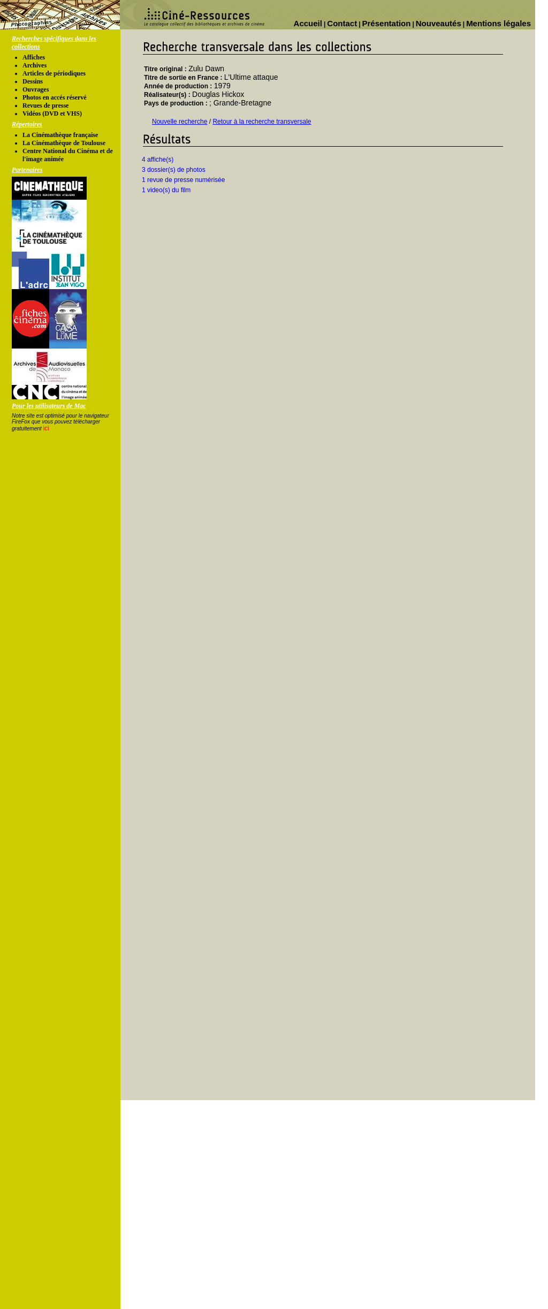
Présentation (386, 23)
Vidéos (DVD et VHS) (52, 113)
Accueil (308, 23)
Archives (34, 65)
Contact (342, 23)
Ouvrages (35, 89)
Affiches (33, 57)
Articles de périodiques (54, 73)
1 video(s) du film (166, 190)
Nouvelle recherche (179, 121)
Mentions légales (498, 23)
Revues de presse (45, 105)
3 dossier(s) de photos (174, 169)
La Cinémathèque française (60, 135)
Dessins (32, 81)
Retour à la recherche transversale (261, 121)
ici (46, 428)
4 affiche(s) (157, 159)
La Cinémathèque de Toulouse (63, 143)
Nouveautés (438, 23)
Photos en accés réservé (54, 97)
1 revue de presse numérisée (183, 180)
